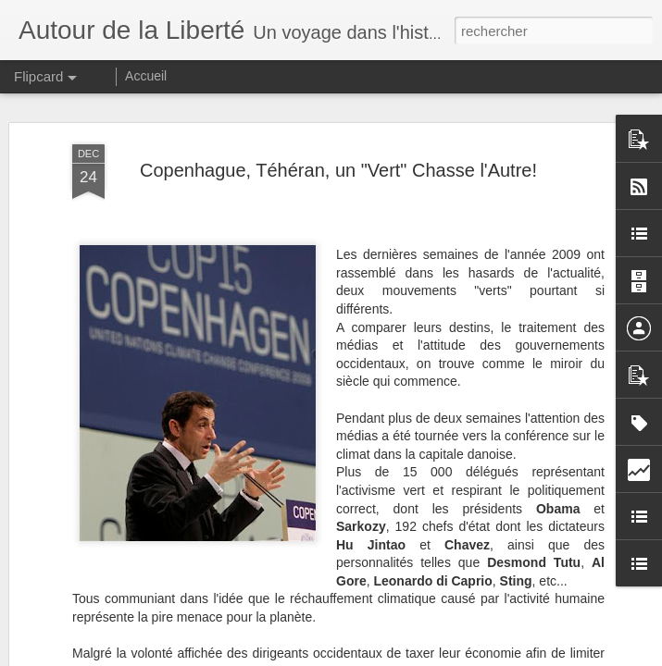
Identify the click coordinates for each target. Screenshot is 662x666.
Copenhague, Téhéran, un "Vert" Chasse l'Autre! (338, 161)
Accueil (146, 75)
